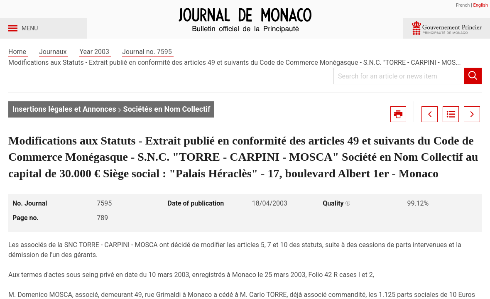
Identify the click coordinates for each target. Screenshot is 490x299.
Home (18, 66)
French (463, 5)
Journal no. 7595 (148, 66)
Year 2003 (95, 66)
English (480, 5)
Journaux (53, 66)
